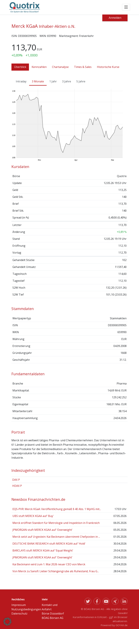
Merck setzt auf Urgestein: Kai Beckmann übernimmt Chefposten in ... (56, 536)
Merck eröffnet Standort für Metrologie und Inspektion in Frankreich (56, 522)
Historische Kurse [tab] (108, 67)
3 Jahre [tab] (66, 81)
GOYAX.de (122, 625)
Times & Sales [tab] (83, 67)
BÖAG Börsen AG (52, 618)
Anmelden (115, 18)
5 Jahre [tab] (80, 81)
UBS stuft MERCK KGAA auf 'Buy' (33, 516)
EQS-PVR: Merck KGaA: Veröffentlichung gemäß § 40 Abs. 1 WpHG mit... (56, 509)
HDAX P (17, 486)
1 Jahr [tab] (53, 81)
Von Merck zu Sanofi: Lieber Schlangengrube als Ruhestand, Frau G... (55, 571)
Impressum (18, 605)
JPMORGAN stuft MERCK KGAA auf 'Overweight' (42, 529)
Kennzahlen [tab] (39, 67)
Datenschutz (19, 613)
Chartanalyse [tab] (60, 67)
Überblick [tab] (20, 67)
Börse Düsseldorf (53, 613)
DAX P (16, 480)
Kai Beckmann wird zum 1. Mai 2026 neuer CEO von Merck (48, 564)
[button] (7, 621)
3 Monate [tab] (38, 81)
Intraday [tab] (21, 81)
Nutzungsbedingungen (26, 609)
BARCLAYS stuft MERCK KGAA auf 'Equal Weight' (42, 550)
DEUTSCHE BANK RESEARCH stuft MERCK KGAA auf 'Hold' (48, 543)
